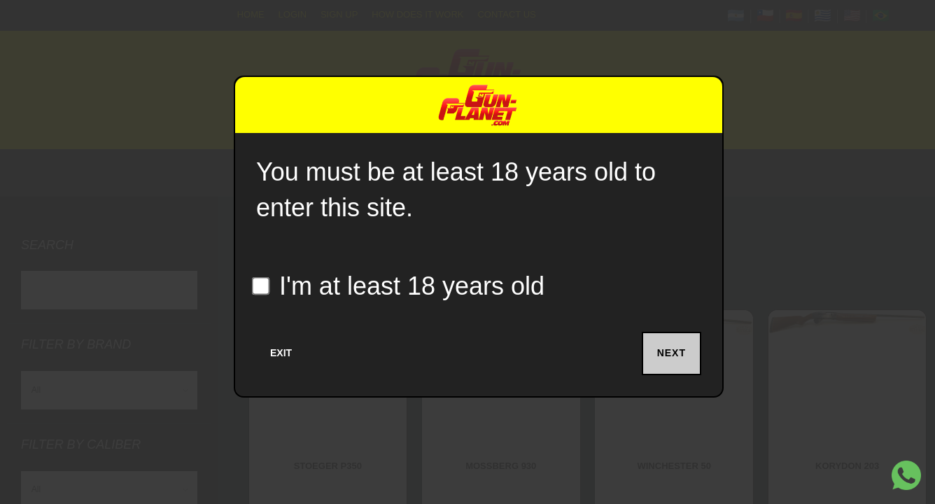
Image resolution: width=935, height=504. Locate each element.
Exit (281, 352)
